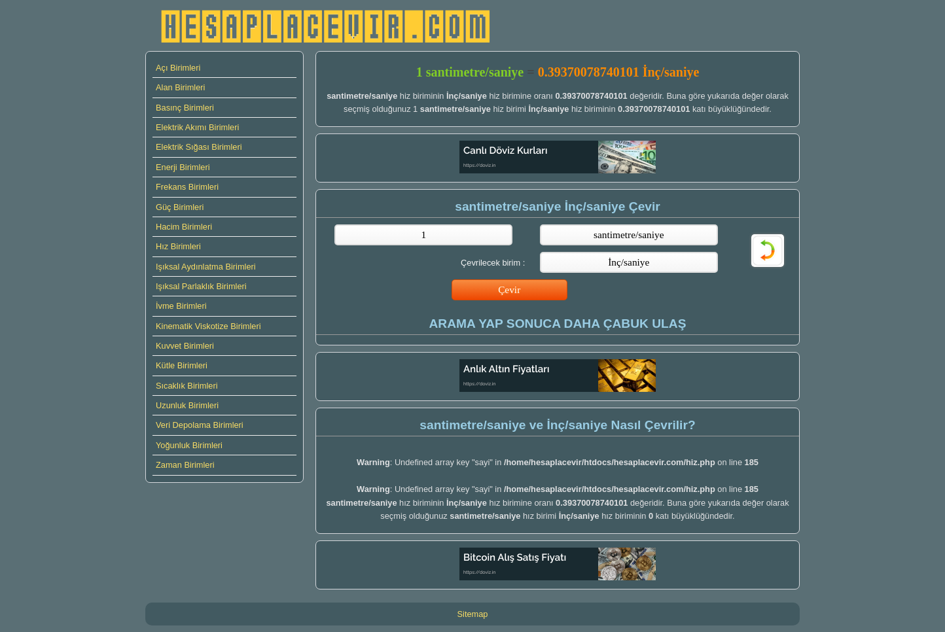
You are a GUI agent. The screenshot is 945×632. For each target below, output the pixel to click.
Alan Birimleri (180, 87)
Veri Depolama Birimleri (199, 425)
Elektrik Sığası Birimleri (199, 147)
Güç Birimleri (180, 207)
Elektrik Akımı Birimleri (197, 127)
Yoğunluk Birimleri (189, 445)
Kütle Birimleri (181, 365)
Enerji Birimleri (182, 167)
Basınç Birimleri (185, 108)
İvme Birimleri (181, 306)
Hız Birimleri (178, 246)
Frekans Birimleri (187, 187)
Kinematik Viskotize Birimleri (208, 326)
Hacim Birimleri (184, 227)
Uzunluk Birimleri (187, 405)
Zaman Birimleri (185, 465)
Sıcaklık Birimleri (187, 386)
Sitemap (472, 614)
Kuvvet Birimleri (185, 346)
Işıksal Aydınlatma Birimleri (206, 267)
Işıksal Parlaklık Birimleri (201, 286)
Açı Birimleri (178, 68)
